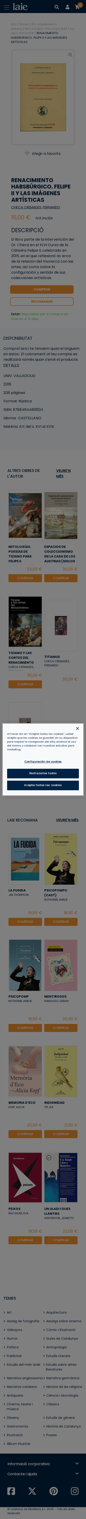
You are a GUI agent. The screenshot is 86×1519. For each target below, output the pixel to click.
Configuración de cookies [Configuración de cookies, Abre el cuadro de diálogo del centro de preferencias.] (43, 762)
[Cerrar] (77, 728)
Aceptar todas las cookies (43, 785)
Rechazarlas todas (43, 773)
